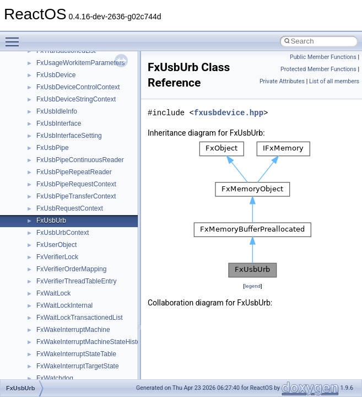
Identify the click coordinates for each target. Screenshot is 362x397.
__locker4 (50, 304)
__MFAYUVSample (64, 353)
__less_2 (49, 256)
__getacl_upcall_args (67, 122)
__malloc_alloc (58, 316)
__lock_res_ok (57, 280)
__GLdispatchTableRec (70, 159)
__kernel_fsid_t (58, 231)
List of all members (334, 81)
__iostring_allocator (65, 207)
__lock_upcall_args (64, 292)
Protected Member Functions (318, 69)
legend (253, 286)
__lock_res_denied (64, 268)
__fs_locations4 (59, 86)
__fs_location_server (67, 74)
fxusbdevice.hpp (228, 113)
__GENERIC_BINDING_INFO (80, 110)
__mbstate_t (54, 328)
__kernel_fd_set (59, 219)
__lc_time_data (58, 244)
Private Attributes (282, 81)
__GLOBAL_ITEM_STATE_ (76, 171)
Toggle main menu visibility (15, 36)
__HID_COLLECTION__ (72, 183)
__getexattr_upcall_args (71, 147)
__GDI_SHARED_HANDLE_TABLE (89, 98)
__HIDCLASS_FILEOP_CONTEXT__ (91, 195)
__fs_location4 (57, 62)
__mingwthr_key (60, 365)
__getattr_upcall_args (68, 134)
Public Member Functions (323, 57)
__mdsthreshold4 (61, 341)
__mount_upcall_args (68, 377)
